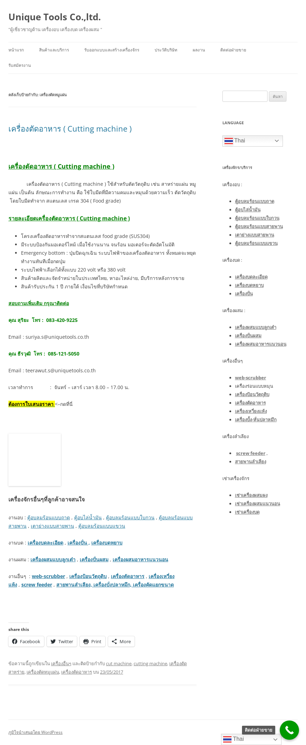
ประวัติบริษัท (166, 50)
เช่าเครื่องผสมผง (251, 495)
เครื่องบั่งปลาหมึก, (112, 584)
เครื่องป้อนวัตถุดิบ (88, 576)
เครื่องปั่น (244, 293)
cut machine (118, 663)
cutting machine (150, 663)
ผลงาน (199, 50)
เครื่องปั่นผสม (94, 559)
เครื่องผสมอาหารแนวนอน (140, 559)
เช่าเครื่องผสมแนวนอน (257, 503)
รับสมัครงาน (19, 65)
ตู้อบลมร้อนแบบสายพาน (259, 226)
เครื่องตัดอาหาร (127, 576)
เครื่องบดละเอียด (45, 542)
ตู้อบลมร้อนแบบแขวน (101, 525)
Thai (235, 141)
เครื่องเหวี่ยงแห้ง (251, 411)
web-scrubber (48, 576)
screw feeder (36, 584)
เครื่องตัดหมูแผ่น (43, 672)
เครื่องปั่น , (78, 542)
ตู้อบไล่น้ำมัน (88, 517)
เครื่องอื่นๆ (61, 663)
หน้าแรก (16, 50)
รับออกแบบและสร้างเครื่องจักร (111, 50)
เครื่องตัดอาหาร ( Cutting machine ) (69, 128)
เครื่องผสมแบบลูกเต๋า (53, 559)
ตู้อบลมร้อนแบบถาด (48, 517)
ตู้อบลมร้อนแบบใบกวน (130, 517)
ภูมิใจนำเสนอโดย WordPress (35, 732)
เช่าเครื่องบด (247, 512)
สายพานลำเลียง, (74, 584)
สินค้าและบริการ (54, 50)
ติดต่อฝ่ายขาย (233, 50)
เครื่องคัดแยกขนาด (152, 584)
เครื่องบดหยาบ (106, 542)
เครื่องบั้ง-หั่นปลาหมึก (256, 419)
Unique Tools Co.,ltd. (54, 16)
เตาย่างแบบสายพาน (52, 525)
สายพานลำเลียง (250, 461)
